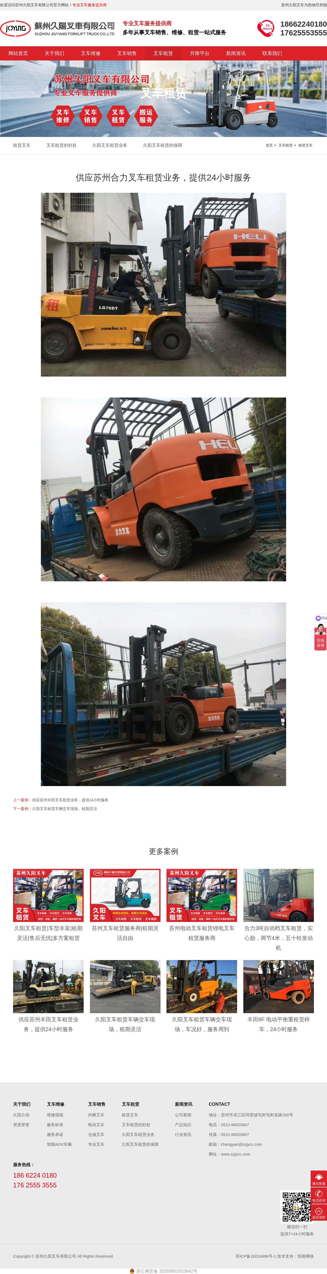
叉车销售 (127, 53)
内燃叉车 (96, 1115)
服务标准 (55, 1125)
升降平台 (200, 53)
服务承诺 (55, 1134)
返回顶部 (318, 1217)
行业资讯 (183, 1134)
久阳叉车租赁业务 (109, 145)
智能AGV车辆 (59, 1144)
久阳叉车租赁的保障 (162, 145)
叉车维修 (91, 53)
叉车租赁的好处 (61, 145)
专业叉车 (96, 1144)
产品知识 (183, 1125)
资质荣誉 (21, 1125)
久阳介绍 (21, 1115)
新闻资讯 (236, 53)
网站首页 (18, 53)
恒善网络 (306, 1256)
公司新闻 (183, 1115)
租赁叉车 (22, 145)
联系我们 (272, 53)
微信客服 (318, 1184)
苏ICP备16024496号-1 (256, 1256)
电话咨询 (318, 1200)
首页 (269, 145)
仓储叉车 (96, 1134)
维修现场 (55, 1115)
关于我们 (54, 53)
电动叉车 (96, 1125)
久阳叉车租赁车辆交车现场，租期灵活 (64, 809)
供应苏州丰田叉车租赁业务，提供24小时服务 (70, 800)
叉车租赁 (163, 53)
